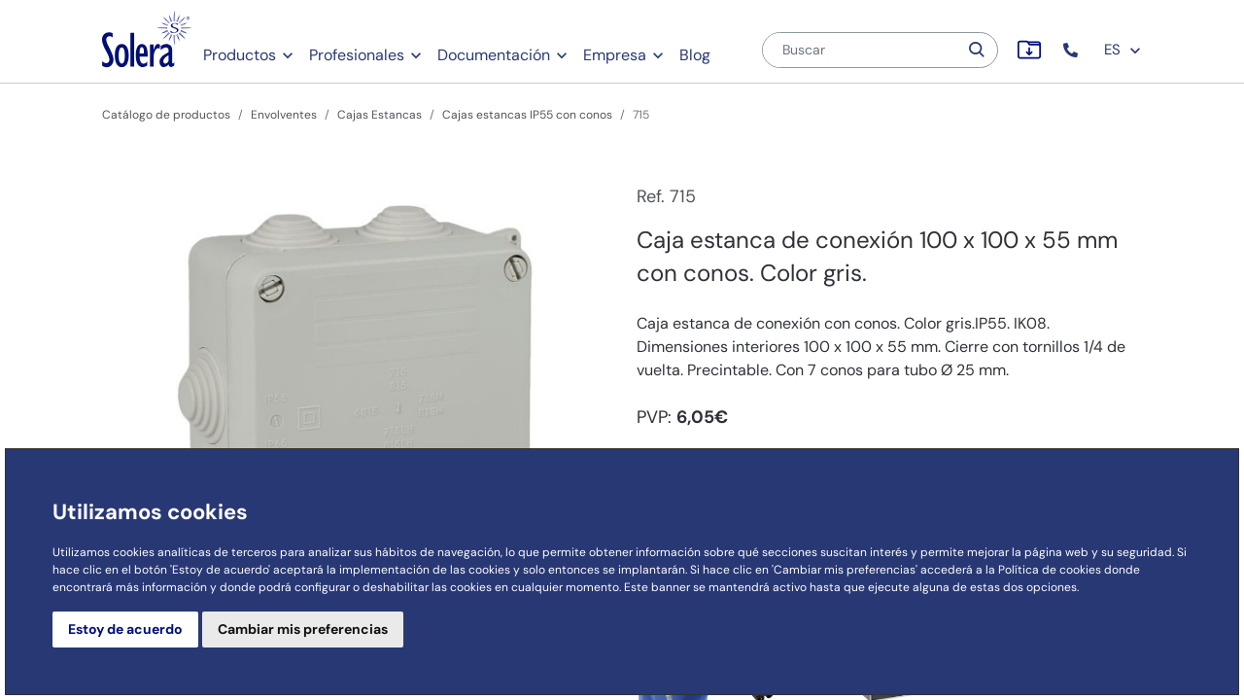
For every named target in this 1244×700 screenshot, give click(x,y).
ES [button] (1123, 49)
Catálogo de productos (166, 114)
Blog (694, 55)
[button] (1072, 50)
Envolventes (284, 114)
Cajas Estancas (379, 114)
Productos (239, 55)
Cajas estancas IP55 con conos (527, 114)
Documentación (493, 55)
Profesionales (356, 55)
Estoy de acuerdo (125, 629)
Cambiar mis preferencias (303, 629)
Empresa (614, 55)
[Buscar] (860, 50)
